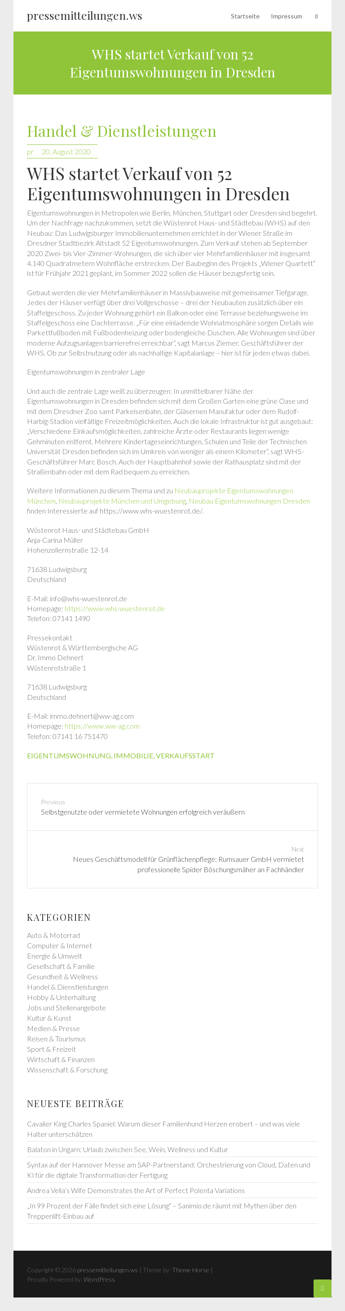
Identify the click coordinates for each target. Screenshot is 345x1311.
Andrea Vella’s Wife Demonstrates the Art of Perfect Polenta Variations (136, 1190)
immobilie (133, 755)
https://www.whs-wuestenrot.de (115, 608)
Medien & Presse (53, 1028)
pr (30, 151)
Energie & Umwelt (54, 955)
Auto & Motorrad (53, 935)
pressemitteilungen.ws (84, 15)
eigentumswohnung (69, 755)
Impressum (286, 16)
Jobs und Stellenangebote (66, 1007)
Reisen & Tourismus (56, 1038)
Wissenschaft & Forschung (67, 1069)
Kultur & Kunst (49, 1018)
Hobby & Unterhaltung (61, 997)
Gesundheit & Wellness (62, 976)
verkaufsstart (185, 755)
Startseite (245, 16)
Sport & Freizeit (51, 1049)
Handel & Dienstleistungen (122, 131)
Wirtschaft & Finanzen (61, 1059)
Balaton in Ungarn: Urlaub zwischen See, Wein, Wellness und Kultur (127, 1149)
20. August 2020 (66, 151)
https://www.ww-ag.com (102, 725)
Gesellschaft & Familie (61, 966)
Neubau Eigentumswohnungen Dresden (249, 500)
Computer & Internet (59, 945)
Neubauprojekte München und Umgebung (122, 500)
